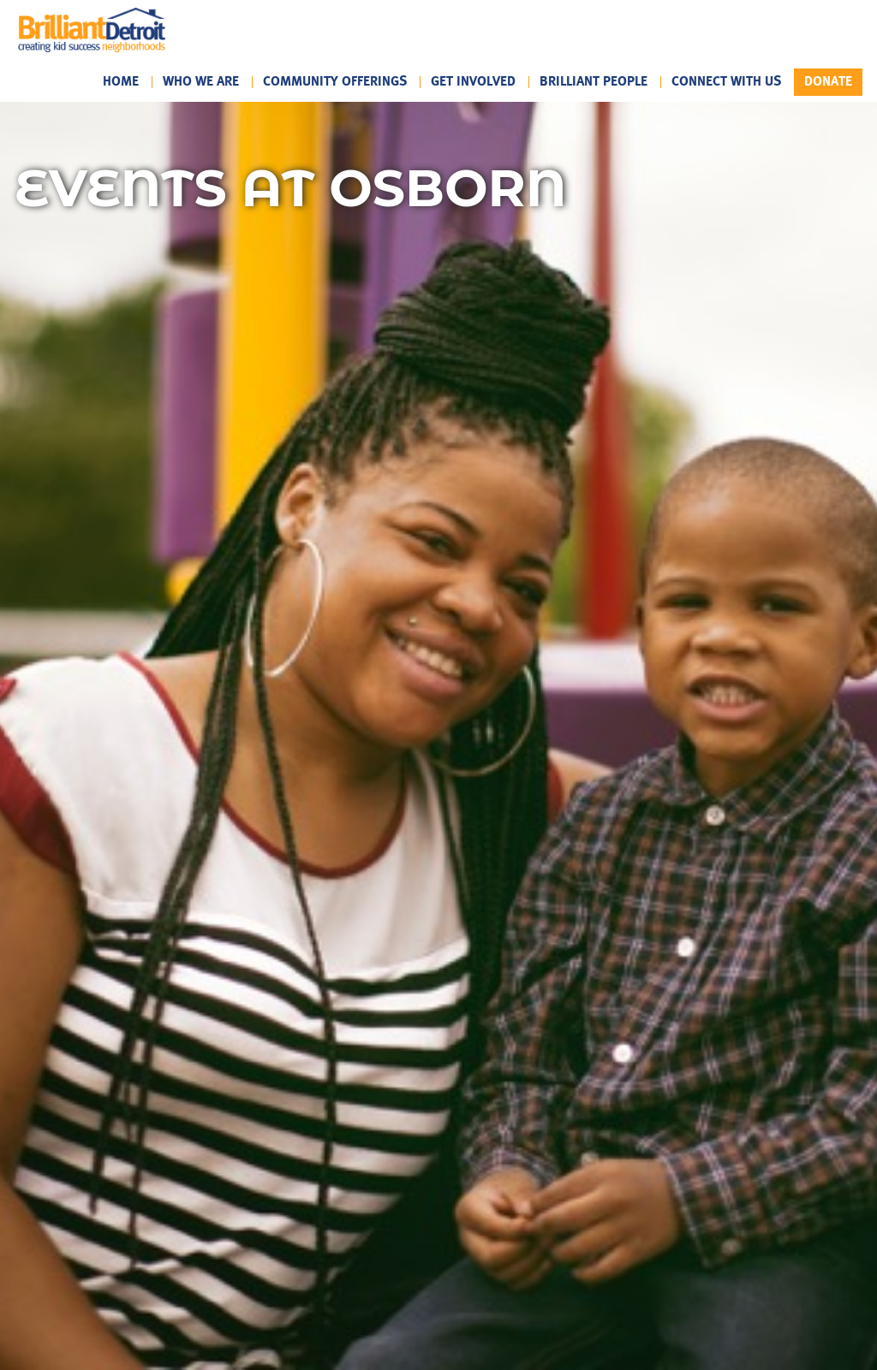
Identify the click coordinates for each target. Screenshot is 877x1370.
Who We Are (201, 82)
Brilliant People (593, 82)
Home (121, 82)
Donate (828, 81)
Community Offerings (335, 82)
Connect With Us (726, 82)
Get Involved (473, 82)
